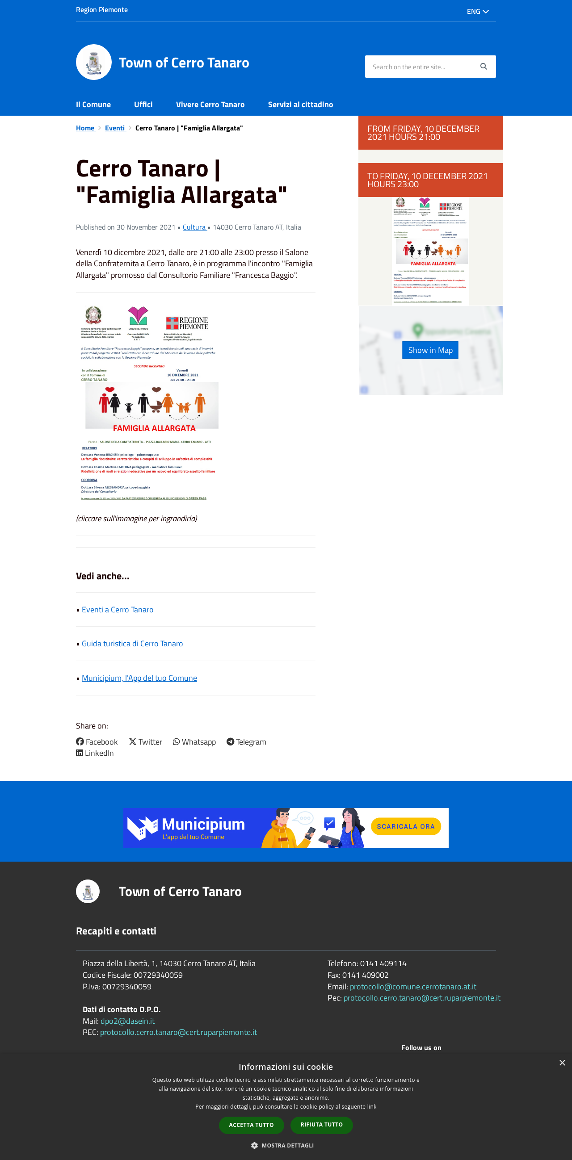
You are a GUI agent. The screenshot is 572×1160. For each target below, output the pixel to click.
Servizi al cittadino (300, 104)
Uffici (143, 104)
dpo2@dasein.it (128, 1021)
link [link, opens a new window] (372, 1106)
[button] (286, 1145)
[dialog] (286, 1107)
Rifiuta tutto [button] (322, 1124)
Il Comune (93, 104)
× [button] (562, 1063)
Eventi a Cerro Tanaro (118, 609)
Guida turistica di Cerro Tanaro (132, 643)
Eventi (115, 127)
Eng (478, 11)
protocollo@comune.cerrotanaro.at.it (413, 986)
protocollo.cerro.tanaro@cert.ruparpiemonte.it (178, 1032)
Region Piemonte (102, 9)
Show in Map (430, 350)
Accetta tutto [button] (251, 1125)
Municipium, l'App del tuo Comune (139, 678)
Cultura (195, 227)
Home (86, 127)
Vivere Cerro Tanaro (210, 104)
